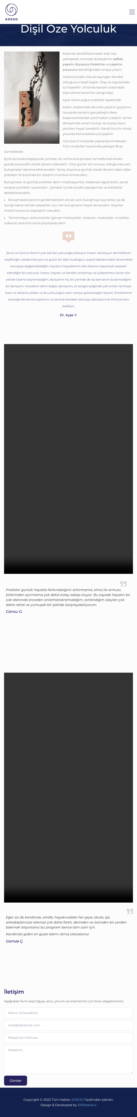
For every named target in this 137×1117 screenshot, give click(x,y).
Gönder (16, 1080)
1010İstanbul (87, 1105)
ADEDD (77, 1099)
